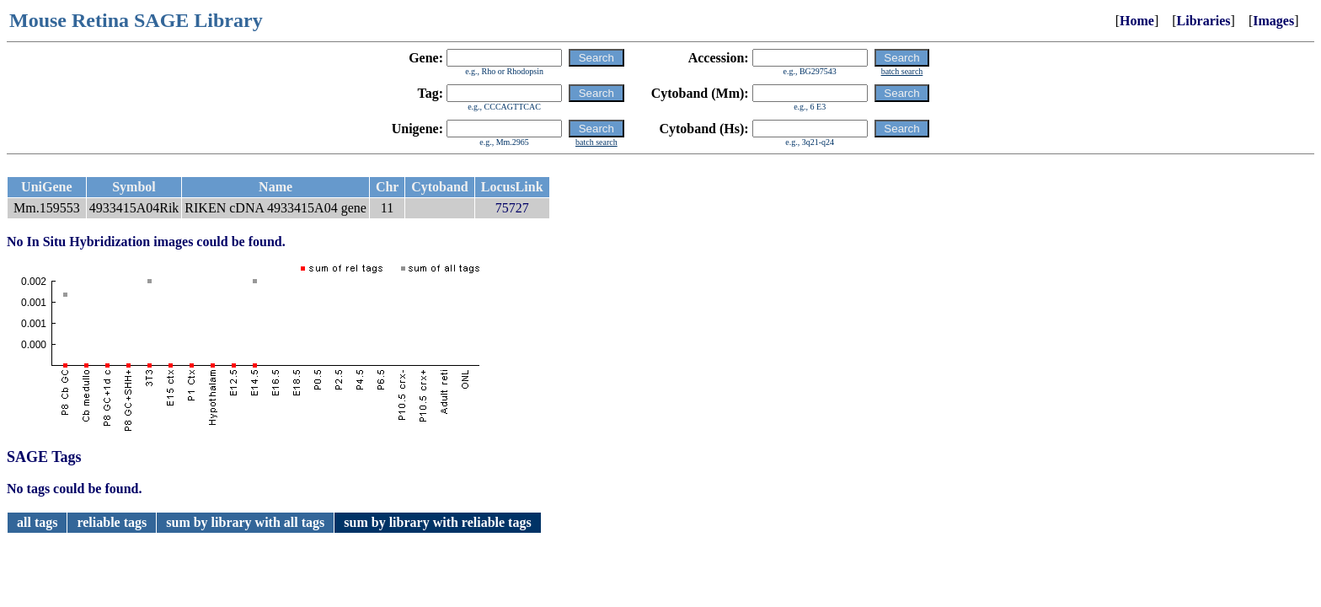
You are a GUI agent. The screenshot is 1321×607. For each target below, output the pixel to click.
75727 (512, 208)
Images (1273, 20)
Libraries (1204, 20)
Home (1137, 20)
